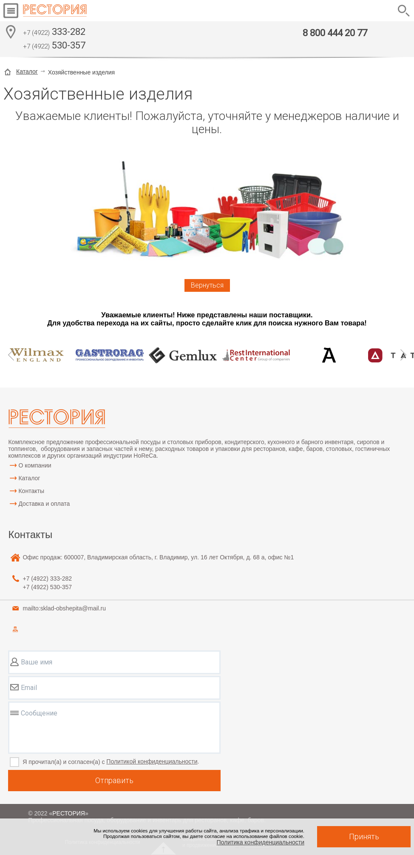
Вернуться (207, 285)
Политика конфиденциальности (260, 842)
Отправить (114, 780)
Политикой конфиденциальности (151, 761)
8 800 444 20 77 (335, 33)
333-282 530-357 (54, 39)
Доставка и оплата (44, 503)
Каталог (27, 71)
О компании (34, 465)
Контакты (31, 490)
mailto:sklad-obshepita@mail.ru (64, 608)
